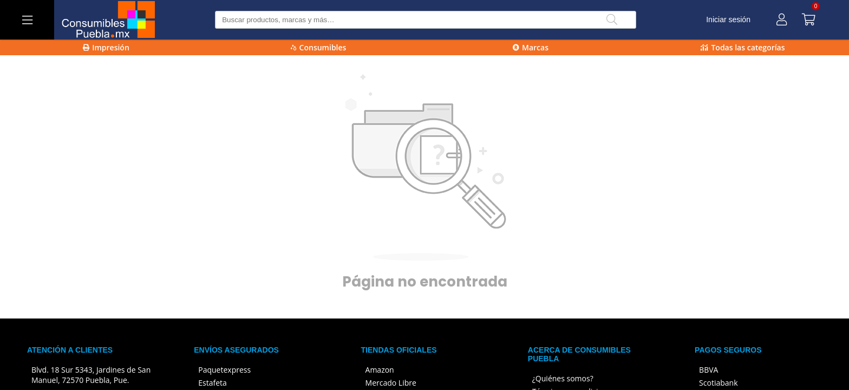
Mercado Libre (390, 383)
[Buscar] (612, 20)
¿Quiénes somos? (562, 378)
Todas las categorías (743, 47)
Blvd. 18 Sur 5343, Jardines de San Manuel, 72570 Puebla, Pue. (91, 375)
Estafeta (212, 383)
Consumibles (319, 47)
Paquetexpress (224, 370)
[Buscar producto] (425, 20)
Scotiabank (718, 383)
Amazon (379, 370)
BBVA (708, 370)
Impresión (106, 47)
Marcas (530, 47)
